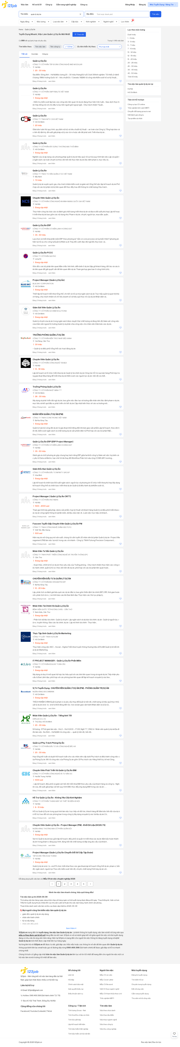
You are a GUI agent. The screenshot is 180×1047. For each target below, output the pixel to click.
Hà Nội (36, 67)
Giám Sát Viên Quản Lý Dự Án (46, 307)
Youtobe (34, 1011)
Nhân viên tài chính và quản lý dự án (51, 605)
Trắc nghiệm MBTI (107, 998)
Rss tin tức (156, 1042)
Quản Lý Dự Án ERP (42, 225)
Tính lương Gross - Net (77, 1010)
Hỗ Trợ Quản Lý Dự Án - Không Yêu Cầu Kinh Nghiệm (57, 797)
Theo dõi (79, 34)
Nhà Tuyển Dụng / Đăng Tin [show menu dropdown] (162, 4)
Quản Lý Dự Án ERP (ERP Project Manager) (53, 441)
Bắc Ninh (37, 176)
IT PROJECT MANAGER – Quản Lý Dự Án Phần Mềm (57, 660)
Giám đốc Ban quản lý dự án (46, 468)
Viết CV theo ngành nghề (109, 989)
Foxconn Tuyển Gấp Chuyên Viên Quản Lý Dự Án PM (57, 523)
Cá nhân (34, 54)
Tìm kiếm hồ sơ (137, 979)
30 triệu (37, 344)
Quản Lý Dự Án (40, 60)
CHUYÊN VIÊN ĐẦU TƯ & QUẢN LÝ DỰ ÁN (52, 578)
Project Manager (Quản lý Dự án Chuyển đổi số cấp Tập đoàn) (63, 852)
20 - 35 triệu (39, 725)
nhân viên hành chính (30, 917)
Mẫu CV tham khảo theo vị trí (111, 993)
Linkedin (42, 1011)
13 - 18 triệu (39, 369)
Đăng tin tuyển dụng (139, 975)
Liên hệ (71, 975)
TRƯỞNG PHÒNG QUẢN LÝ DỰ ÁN (48, 334)
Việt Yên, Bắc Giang (41, 530)
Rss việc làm (146, 1042)
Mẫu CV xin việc (106, 975)
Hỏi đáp (71, 979)
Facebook (25, 1011)
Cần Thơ (37, 557)
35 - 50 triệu (39, 234)
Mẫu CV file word (106, 984)
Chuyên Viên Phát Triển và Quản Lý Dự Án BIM (54, 770)
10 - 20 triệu (39, 588)
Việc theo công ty (106, 1024)
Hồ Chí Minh (38, 122)
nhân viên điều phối (30, 923)
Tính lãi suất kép (74, 1019)
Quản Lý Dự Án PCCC (43, 252)
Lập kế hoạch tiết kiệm (76, 1024)
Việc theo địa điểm (107, 1015)
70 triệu (37, 180)
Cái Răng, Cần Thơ (41, 341)
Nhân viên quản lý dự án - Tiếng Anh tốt (52, 715)
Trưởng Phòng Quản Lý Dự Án (47, 386)
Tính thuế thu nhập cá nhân (78, 1015)
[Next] (90, 883)
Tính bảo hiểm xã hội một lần (79, 1033)
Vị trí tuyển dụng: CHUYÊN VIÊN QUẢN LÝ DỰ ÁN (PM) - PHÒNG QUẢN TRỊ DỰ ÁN (71, 688)
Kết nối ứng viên (138, 989)
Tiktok (49, 1011)
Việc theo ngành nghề (108, 1019)
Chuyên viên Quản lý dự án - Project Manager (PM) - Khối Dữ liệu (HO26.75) (69, 825)
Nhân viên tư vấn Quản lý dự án (48, 551)
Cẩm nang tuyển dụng (140, 993)
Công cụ (83, 4)
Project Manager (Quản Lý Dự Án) (48, 280)
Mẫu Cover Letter (106, 979)
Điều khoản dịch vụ (75, 993)
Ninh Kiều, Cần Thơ (41, 612)
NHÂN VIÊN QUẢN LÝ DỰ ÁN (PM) (48, 414)
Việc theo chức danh (107, 1010)
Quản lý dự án (40, 88)
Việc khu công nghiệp (108, 1029)
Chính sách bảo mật (75, 984)
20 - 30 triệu (39, 70)
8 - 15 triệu (38, 807)
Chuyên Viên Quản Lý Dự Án (46, 197)
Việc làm (24, 4)
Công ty (49, 4)
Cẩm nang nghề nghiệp (66, 4)
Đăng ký (142, 4)
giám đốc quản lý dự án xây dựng (35, 914)
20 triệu (37, 125)
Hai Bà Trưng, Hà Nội (42, 776)
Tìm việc (155, 14)
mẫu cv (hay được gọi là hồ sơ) (32, 935)
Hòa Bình (37, 475)
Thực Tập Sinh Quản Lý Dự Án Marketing (52, 633)
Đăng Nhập (130, 4)
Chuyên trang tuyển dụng (141, 984)
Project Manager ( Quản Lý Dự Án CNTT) (52, 496)
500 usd (37, 533)
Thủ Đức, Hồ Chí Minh (42, 721)
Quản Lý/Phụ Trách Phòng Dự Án (48, 742)
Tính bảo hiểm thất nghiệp (78, 1029)
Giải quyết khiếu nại (75, 989)
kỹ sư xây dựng (28, 920)
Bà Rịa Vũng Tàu (40, 420)
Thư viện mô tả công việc (141, 998)
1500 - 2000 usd (41, 506)
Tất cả (24, 54)
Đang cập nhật (40, 97)
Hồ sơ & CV (37, 4)
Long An (37, 259)
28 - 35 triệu (39, 396)
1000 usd (38, 779)
